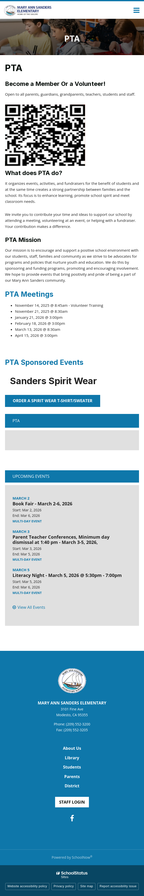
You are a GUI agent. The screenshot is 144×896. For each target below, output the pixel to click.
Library (72, 758)
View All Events (31, 607)
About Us (72, 748)
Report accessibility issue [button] (118, 886)
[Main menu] (136, 10)
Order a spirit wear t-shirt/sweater (52, 400)
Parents (72, 776)
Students (72, 767)
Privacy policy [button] (64, 886)
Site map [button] (86, 886)
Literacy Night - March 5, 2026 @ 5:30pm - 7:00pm (67, 575)
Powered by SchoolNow (72, 857)
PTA (16, 420)
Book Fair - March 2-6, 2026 (42, 504)
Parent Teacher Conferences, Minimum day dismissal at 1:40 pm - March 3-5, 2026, (61, 539)
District (72, 786)
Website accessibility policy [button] (27, 886)
